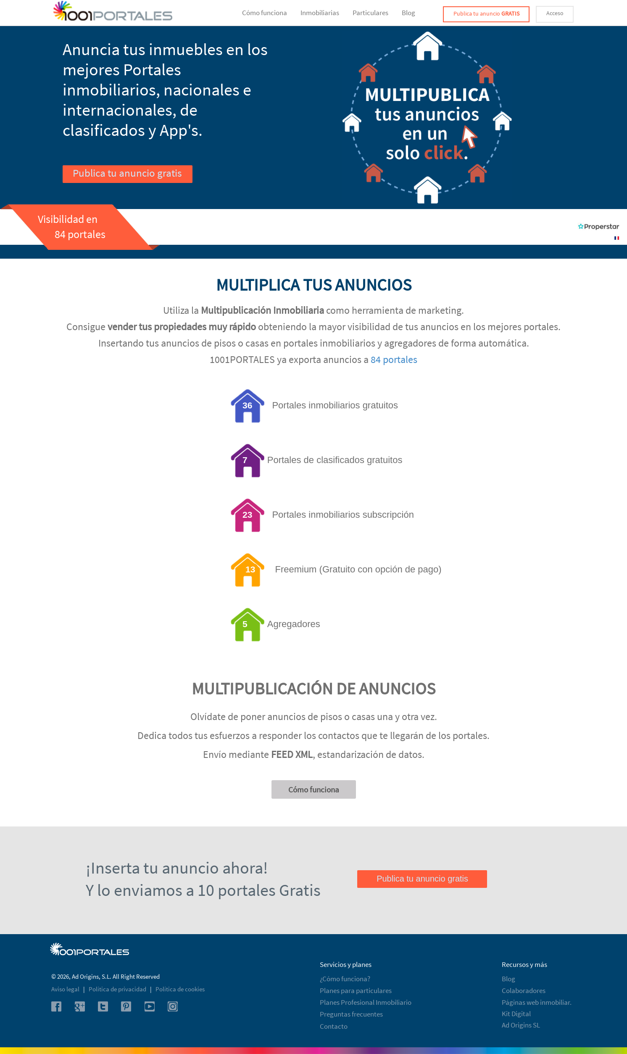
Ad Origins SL (521, 1025)
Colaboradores (523, 990)
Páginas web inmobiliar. (537, 1002)
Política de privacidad (118, 989)
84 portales (394, 359)
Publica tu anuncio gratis (127, 173)
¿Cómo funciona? (345, 978)
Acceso (555, 13)
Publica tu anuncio (486, 13)
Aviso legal (66, 989)
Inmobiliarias (319, 12)
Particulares (370, 12)
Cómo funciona (264, 12)
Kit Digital (516, 1013)
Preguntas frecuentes (351, 1014)
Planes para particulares (356, 990)
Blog (408, 12)
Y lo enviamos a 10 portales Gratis (203, 889)
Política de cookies (180, 989)
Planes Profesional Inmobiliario (365, 1002)
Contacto (334, 1026)
